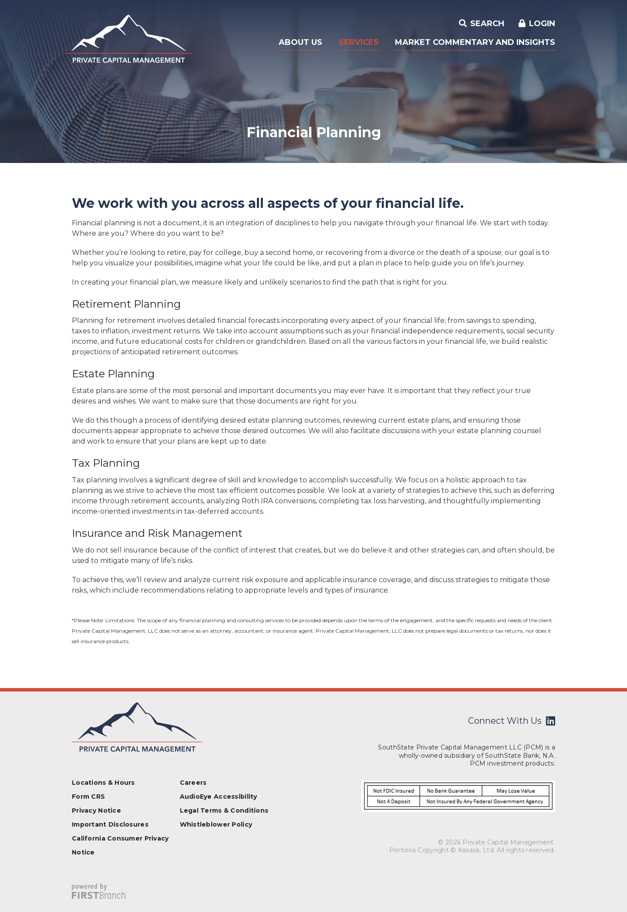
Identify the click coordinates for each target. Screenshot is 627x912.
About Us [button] (300, 42)
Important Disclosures (110, 824)
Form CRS (88, 796)
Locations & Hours (103, 783)
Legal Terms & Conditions (224, 810)
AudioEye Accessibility (218, 796)
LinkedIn (550, 720)
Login (542, 23)
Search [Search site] (486, 23)
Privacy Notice (96, 810)
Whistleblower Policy (216, 824)
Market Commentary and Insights (475, 42)
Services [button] (359, 42)
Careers (193, 783)
